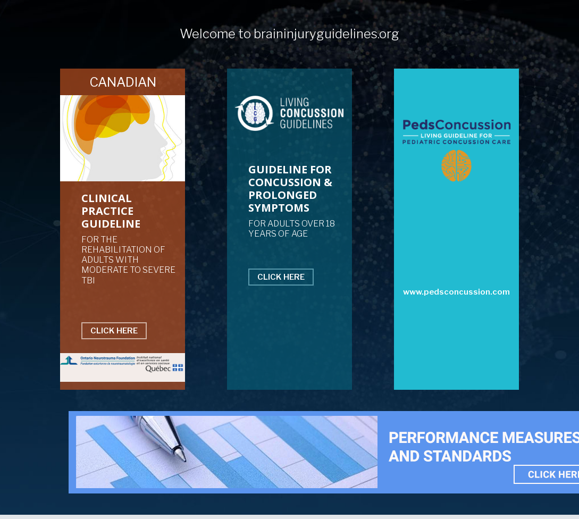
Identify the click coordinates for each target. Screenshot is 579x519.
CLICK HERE (114, 331)
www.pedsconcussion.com (456, 292)
